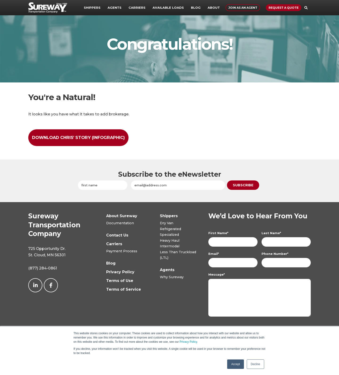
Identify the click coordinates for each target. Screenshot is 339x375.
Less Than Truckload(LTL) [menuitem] (178, 255)
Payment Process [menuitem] (121, 251)
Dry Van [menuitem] (166, 223)
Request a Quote (284, 7)
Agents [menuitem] (114, 7)
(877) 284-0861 (42, 268)
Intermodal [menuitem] (169, 246)
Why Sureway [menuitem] (172, 277)
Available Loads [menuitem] (168, 7)
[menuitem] (169, 216)
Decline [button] (255, 364)
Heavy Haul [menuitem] (169, 240)
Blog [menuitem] (196, 7)
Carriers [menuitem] (137, 7)
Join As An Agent (242, 7)
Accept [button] (235, 364)
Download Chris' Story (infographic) (78, 137)
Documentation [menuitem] (120, 223)
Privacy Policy (188, 341)
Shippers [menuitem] (92, 7)
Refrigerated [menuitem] (170, 229)
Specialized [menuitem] (169, 234)
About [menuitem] (214, 7)
